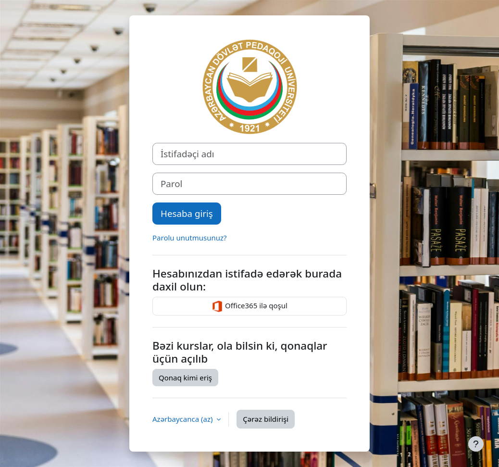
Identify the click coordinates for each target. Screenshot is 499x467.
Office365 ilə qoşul (249, 306)
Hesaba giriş (187, 213)
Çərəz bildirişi (265, 419)
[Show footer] (476, 444)
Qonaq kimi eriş (185, 377)
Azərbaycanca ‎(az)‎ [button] (183, 419)
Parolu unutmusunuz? (189, 237)
